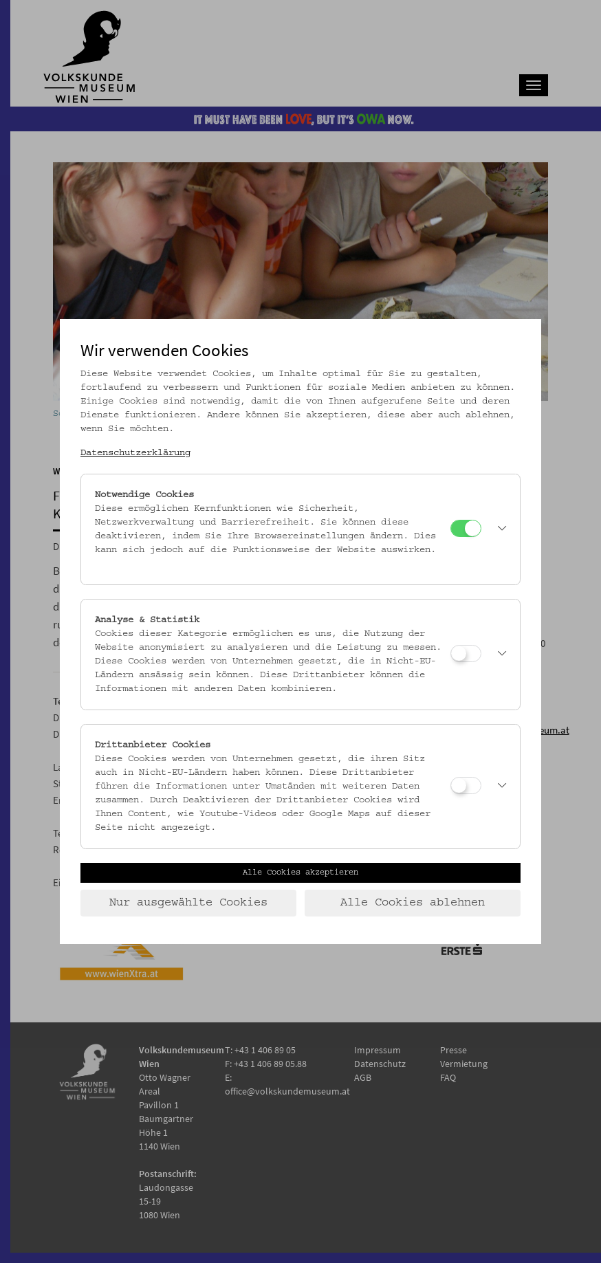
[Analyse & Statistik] (465, 653)
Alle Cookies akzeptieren (300, 872)
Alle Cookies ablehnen (412, 903)
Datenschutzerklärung (135, 453)
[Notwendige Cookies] (465, 528)
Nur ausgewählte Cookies (188, 903)
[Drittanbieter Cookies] (465, 785)
